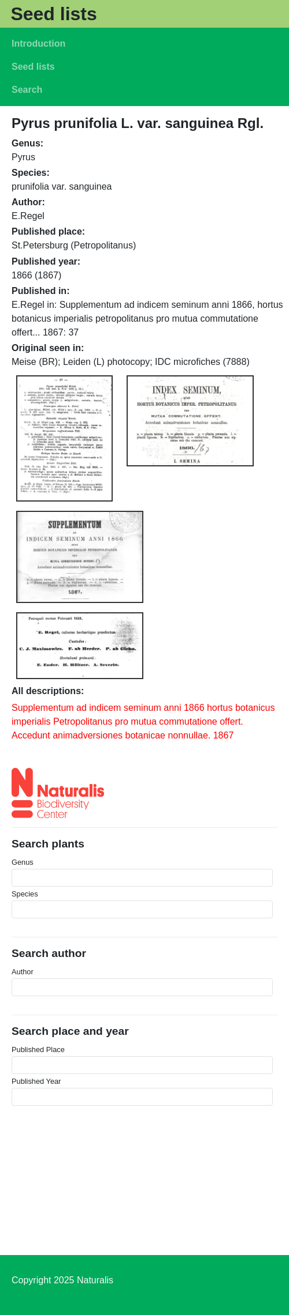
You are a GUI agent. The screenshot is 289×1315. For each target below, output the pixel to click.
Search (27, 90)
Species (25, 894)
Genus (23, 862)
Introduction (38, 43)
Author (23, 971)
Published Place (38, 1049)
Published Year (36, 1081)
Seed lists (53, 13)
